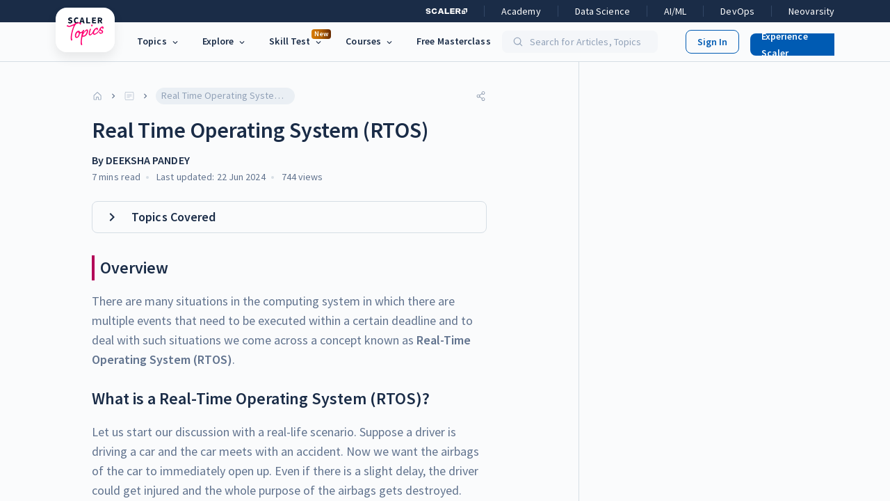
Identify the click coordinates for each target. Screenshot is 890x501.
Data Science (602, 11)
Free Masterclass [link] (453, 41)
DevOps (737, 11)
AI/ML (675, 11)
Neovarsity (811, 11)
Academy (521, 11)
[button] (793, 42)
